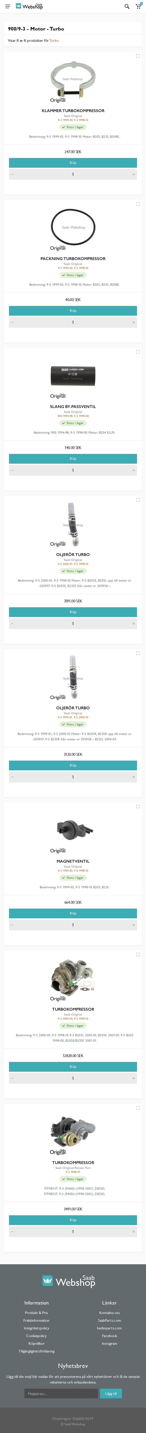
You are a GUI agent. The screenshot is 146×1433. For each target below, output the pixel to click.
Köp (73, 162)
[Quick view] (138, 56)
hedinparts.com (109, 1328)
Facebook (109, 1336)
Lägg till (111, 1393)
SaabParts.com (109, 1320)
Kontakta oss (109, 1312)
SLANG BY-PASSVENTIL (73, 406)
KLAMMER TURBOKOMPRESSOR (73, 110)
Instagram (109, 1343)
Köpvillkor (36, 1343)
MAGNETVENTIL (73, 861)
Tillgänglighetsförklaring (36, 1351)
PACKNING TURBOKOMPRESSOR (73, 258)
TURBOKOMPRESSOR (73, 1009)
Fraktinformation (36, 1320)
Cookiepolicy (36, 1336)
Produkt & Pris (36, 1312)
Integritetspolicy (36, 1328)
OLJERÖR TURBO (73, 554)
